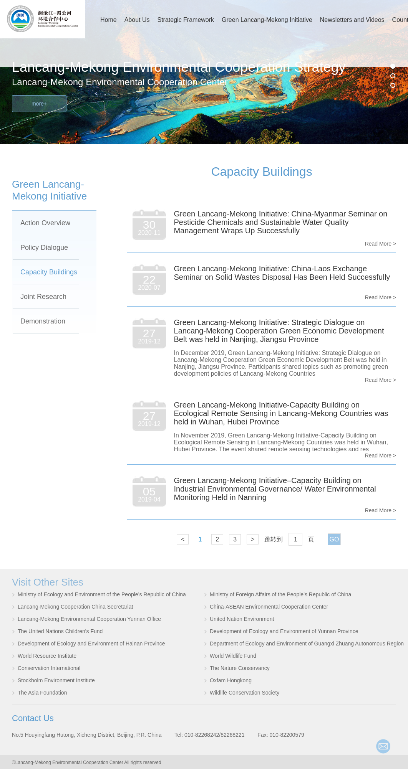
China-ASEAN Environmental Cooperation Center (269, 607)
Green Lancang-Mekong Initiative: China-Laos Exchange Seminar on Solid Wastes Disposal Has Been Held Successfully (282, 272)
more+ (39, 104)
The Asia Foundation (42, 693)
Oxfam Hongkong (231, 680)
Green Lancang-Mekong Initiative (267, 20)
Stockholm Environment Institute (56, 680)
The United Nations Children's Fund (60, 631)
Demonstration (42, 321)
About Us (137, 20)
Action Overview (45, 223)
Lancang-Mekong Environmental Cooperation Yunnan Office (89, 619)
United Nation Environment (242, 619)
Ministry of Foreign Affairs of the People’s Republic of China (280, 594)
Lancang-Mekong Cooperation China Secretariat (75, 607)
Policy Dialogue (44, 247)
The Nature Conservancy (240, 668)
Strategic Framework (186, 20)
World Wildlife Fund (233, 656)
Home (108, 20)
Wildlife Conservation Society (244, 693)
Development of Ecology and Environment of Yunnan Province (284, 631)
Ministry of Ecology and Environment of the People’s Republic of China (102, 594)
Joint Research (43, 296)
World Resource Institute (47, 656)
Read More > (380, 244)
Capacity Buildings (48, 272)
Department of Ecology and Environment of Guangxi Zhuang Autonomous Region (307, 643)
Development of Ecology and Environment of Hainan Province (91, 643)
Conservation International (49, 668)
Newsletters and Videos (352, 20)
